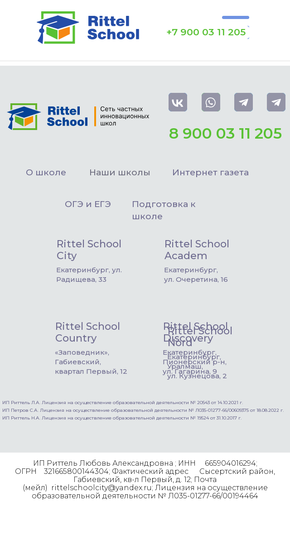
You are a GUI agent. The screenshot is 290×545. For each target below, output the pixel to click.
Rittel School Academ (196, 250)
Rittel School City (89, 250)
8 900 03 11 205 (225, 133)
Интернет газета (210, 172)
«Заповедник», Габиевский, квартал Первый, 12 (91, 362)
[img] (151, 248)
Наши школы (119, 172)
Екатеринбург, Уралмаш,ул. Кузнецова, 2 (197, 366)
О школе (46, 172)
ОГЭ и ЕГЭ (88, 204)
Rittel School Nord (200, 337)
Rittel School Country (87, 332)
